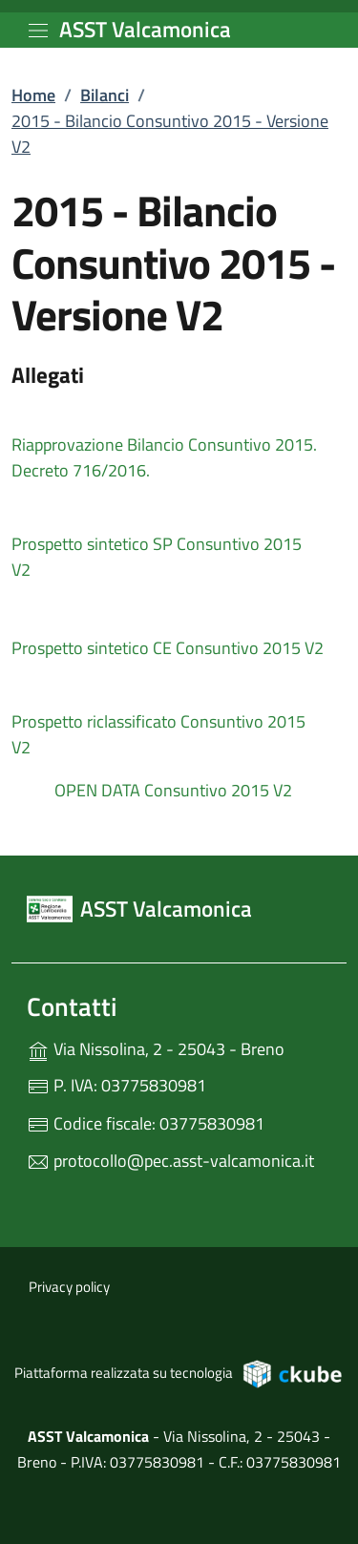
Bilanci (104, 95)
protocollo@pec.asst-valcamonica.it (170, 1161)
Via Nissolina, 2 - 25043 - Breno (179, 1047)
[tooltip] (179, 442)
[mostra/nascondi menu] (38, 30)
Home (33, 95)
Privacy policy (69, 1287)
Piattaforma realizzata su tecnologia (179, 1373)
